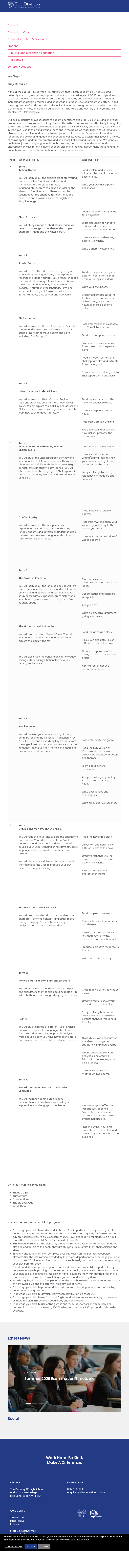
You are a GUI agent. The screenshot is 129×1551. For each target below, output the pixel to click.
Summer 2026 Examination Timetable (59, 1378)
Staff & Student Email (23, 1531)
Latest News (17, 1520)
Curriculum (15, 25)
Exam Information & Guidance (27, 39)
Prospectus (15, 60)
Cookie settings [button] (13, 1546)
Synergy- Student (19, 67)
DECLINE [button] (44, 1546)
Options (13, 46)
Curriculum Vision (19, 32)
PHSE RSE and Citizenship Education (31, 53)
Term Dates (17, 1517)
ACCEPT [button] (31, 1546)
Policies (14, 1524)
